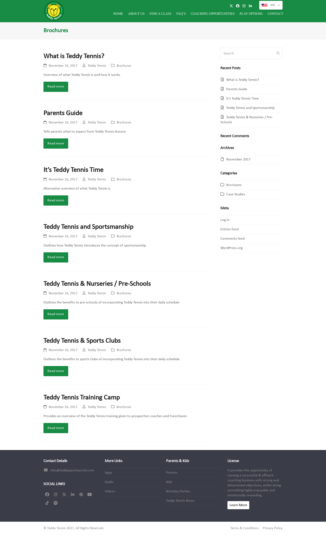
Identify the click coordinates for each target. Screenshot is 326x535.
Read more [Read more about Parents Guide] (55, 143)
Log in (224, 220)
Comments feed (232, 239)
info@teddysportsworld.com (72, 470)
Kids (169, 482)
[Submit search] (278, 53)
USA (275, 5)
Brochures (124, 66)
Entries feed (229, 229)
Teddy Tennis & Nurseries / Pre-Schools (97, 284)
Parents (172, 473)
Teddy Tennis (97, 66)
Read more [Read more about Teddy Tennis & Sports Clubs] (55, 371)
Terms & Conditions (244, 528)
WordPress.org (231, 248)
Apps (108, 473)
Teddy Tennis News (180, 501)
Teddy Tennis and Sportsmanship (88, 227)
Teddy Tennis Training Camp (81, 397)
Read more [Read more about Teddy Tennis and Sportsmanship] (55, 257)
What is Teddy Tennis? (73, 56)
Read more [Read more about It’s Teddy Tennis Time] (55, 200)
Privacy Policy (273, 528)
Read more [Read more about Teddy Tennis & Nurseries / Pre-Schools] (55, 314)
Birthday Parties (178, 491)
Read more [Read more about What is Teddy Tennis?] (55, 87)
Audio (109, 482)
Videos (110, 491)
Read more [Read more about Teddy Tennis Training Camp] (55, 428)
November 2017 (238, 159)
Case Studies (235, 194)
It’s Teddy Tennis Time (73, 170)
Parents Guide (62, 113)
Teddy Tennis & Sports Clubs (82, 341)
